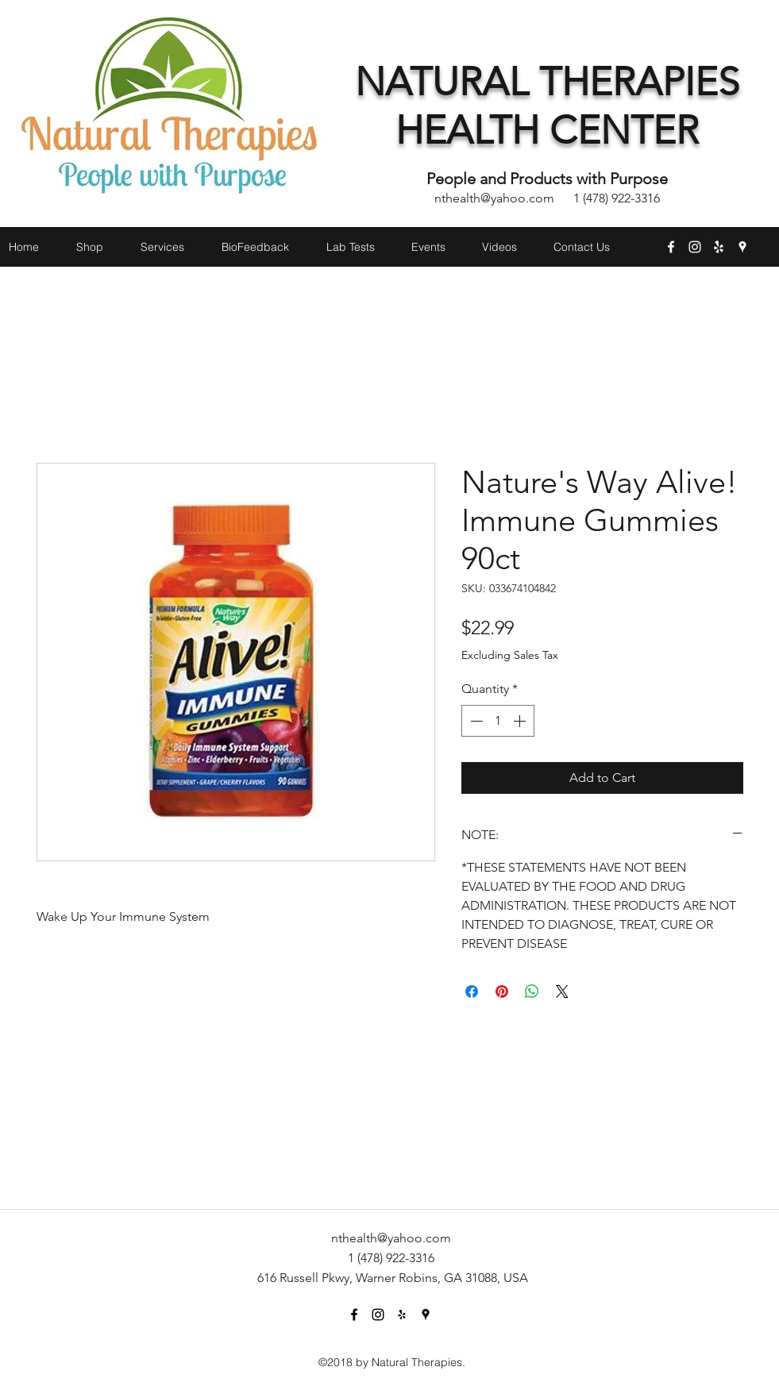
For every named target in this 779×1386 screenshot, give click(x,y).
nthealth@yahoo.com (494, 198)
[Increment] (521, 721)
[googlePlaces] (742, 247)
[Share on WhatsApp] (532, 991)
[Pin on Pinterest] (501, 991)
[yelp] (719, 247)
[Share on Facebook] (471, 991)
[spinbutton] (498, 721)
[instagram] (695, 247)
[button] (753, 276)
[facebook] (671, 247)
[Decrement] (475, 721)
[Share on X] (562, 991)
